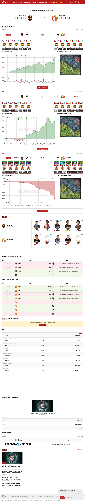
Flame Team (62, 15)
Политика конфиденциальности (10, 500)
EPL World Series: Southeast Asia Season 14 (10, 338)
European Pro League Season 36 (8, 353)
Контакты (47, 496)
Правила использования (22, 500)
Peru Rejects (22, 15)
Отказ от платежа (57, 500)
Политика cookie (69, 497)
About (52, 496)
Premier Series (5, 333)
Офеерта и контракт (48, 500)
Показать (80, 329)
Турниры (33, 2)
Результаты (26, 2)
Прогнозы (59, 2)
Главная (3, 6)
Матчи (20, 2)
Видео (53, 2)
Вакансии (39, 496)
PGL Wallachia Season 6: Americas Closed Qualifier (42, 10)
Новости (14, 2)
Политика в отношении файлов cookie (36, 500)
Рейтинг (47, 2)
